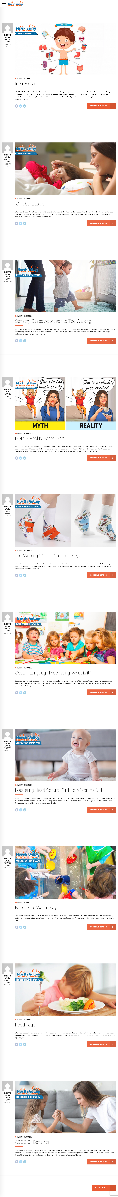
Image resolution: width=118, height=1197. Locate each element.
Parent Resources (25, 79)
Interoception (27, 84)
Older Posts (101, 1188)
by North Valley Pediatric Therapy (7, 38)
